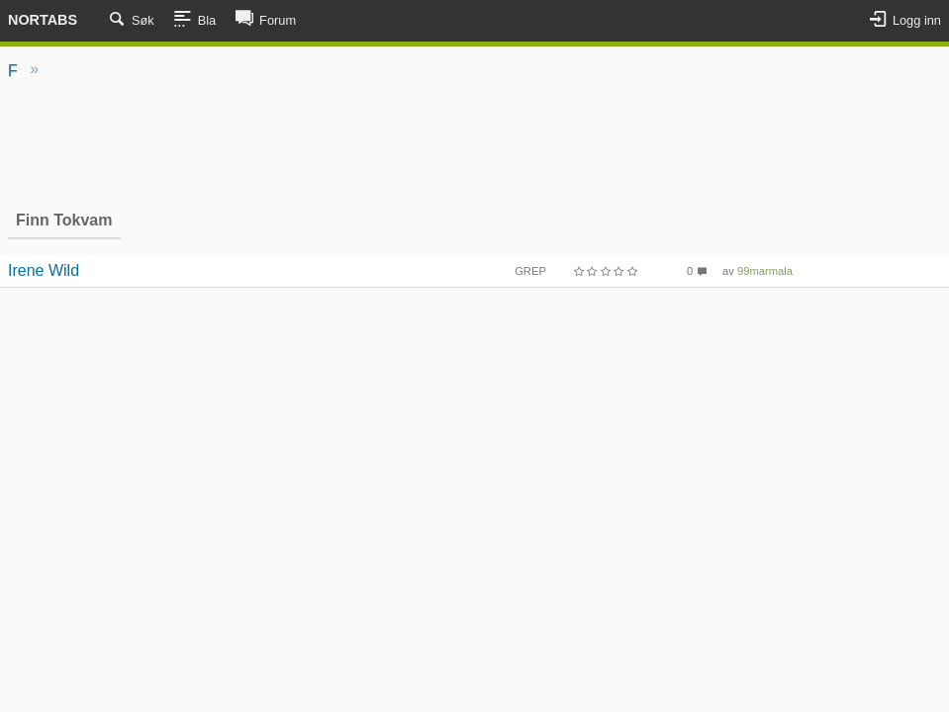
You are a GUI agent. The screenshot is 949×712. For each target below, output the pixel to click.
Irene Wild (43, 270)
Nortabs (42, 20)
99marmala (765, 271)
